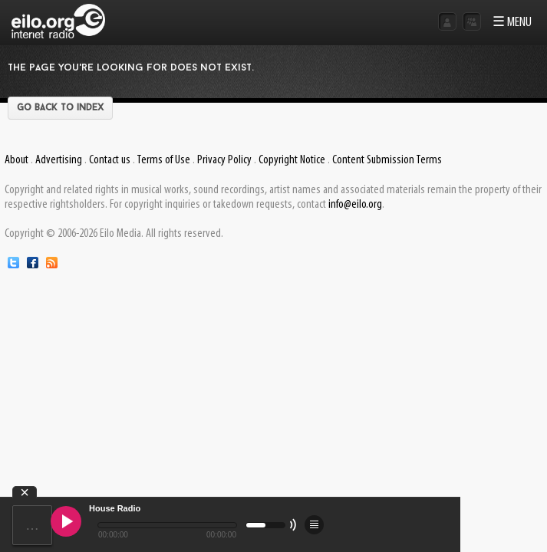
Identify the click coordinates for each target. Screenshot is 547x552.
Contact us (109, 160)
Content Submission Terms (387, 160)
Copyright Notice (292, 160)
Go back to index (60, 108)
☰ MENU (512, 22)
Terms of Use (163, 160)
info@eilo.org (355, 205)
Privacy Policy (224, 160)
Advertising (58, 160)
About (16, 160)
